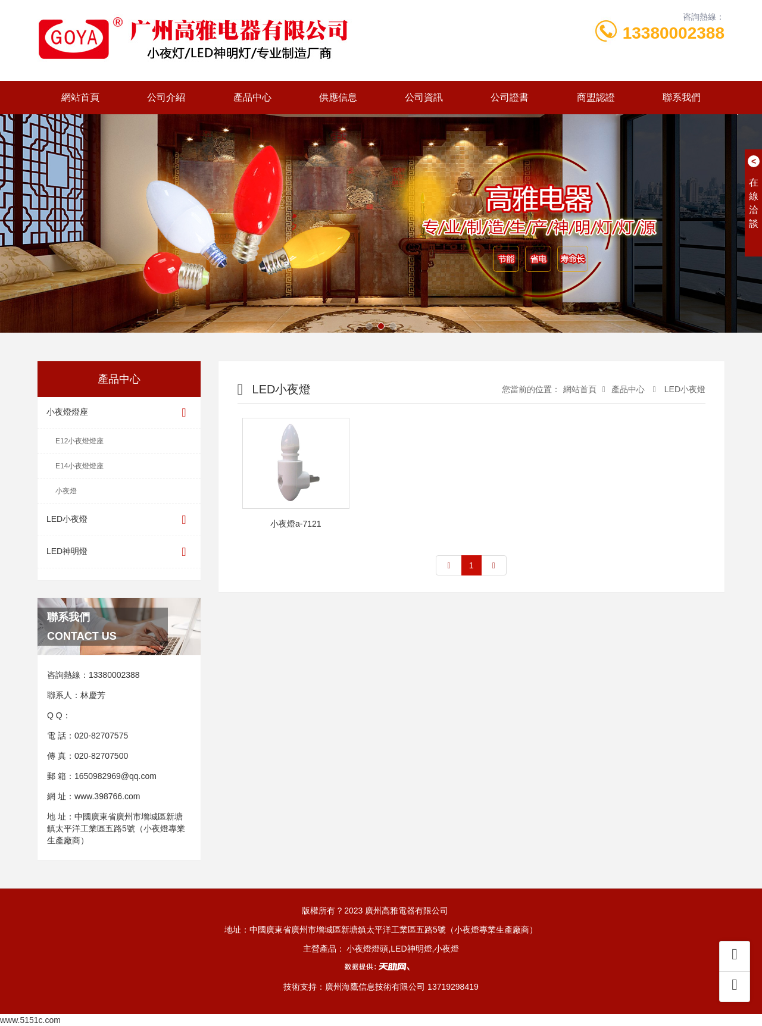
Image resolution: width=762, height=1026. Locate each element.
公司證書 (510, 97)
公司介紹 (166, 97)
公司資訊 (424, 97)
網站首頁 (80, 97)
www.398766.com (107, 796)
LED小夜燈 (119, 520)
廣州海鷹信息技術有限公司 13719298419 (402, 986)
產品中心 (252, 97)
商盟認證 (596, 97)
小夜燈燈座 (119, 413)
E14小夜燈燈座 (79, 466)
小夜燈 (66, 491)
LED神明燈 (119, 552)
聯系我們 (682, 97)
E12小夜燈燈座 (79, 441)
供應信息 (338, 97)
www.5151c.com (30, 1020)
